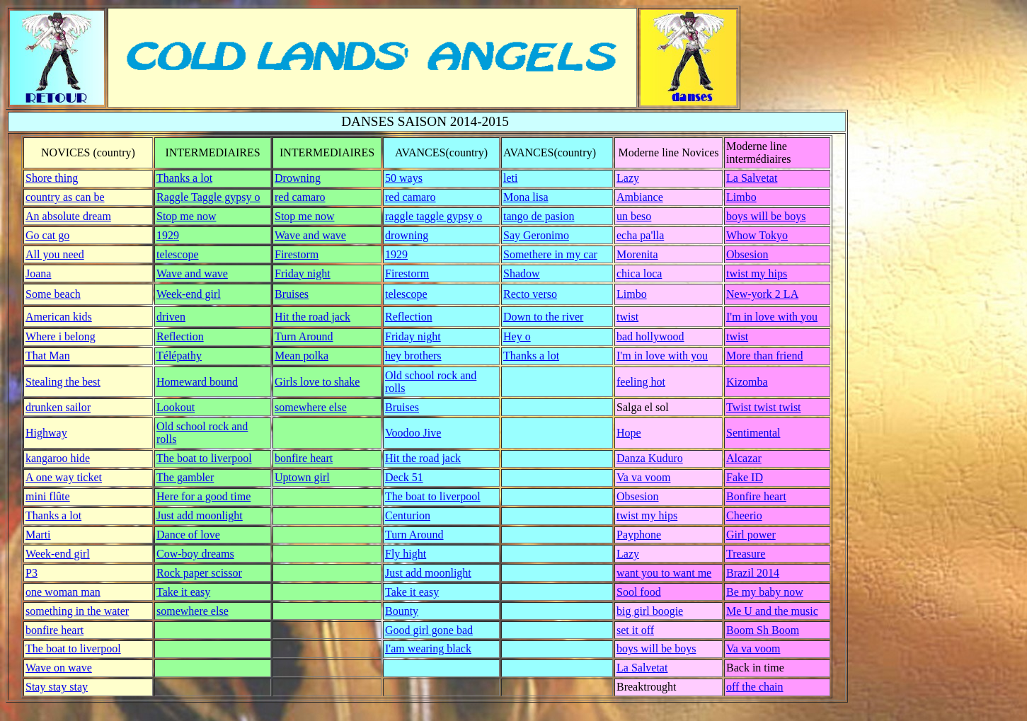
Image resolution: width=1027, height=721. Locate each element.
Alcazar (744, 458)
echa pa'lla (640, 235)
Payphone (638, 535)
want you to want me (663, 573)
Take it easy (183, 592)
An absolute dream (68, 216)
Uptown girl (302, 477)
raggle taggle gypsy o (433, 216)
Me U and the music (772, 611)
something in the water (77, 611)
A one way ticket (63, 477)
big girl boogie (649, 611)
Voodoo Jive (413, 433)
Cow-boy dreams (195, 554)
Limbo (741, 197)
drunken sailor (58, 407)
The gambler (185, 477)
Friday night (303, 273)
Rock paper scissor (199, 573)
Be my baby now (764, 592)
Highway (46, 433)
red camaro (300, 197)
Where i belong (60, 336)
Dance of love (188, 535)
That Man (47, 356)
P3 (31, 573)
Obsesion (747, 254)
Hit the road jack (312, 317)
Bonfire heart (756, 496)
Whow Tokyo (757, 235)
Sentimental (753, 433)
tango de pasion (538, 216)
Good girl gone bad (429, 630)
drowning (406, 235)
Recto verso (530, 294)
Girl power (751, 535)
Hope (628, 433)
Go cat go (47, 235)
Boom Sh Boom (762, 630)
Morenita (637, 254)
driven (170, 317)
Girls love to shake (317, 382)
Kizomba (747, 382)
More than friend (764, 356)
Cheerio (744, 515)
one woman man (63, 592)
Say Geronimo (536, 235)
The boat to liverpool (204, 458)
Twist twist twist (763, 407)
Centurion (407, 515)
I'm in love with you (771, 317)
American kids (58, 317)
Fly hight (405, 554)
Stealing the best (63, 382)
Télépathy (179, 356)
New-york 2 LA (762, 294)
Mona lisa (526, 197)
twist (627, 317)
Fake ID (744, 477)
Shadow (521, 273)
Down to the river (543, 317)
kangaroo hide (57, 458)
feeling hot (640, 382)
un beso (633, 216)
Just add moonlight (199, 515)
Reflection (408, 317)
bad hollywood (650, 336)
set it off (635, 630)
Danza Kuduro (649, 458)
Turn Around (304, 336)
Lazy (627, 178)
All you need (54, 254)
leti (510, 178)
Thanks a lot (184, 178)
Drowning (298, 178)
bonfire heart (304, 458)
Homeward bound (197, 382)
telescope (177, 254)
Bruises (292, 294)
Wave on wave (58, 668)
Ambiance (639, 197)
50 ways (404, 178)
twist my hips (756, 273)
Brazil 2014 (752, 573)
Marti (38, 535)
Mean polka (301, 356)
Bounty (401, 611)
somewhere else (311, 407)
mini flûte (47, 496)
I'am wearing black (428, 648)
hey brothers (413, 356)
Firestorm (297, 254)
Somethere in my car (550, 254)
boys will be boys (765, 216)
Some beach (53, 294)
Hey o (517, 336)
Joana (38, 273)
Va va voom (643, 477)
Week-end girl (188, 294)
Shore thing (51, 178)
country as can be (65, 197)
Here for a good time (203, 496)
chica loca (639, 273)
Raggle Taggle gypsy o (208, 197)
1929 (167, 235)
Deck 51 (404, 477)
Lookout (175, 407)
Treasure (745, 554)
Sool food (638, 592)
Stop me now (186, 216)
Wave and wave (310, 235)
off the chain (755, 687)
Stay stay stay (56, 687)
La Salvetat (751, 178)
